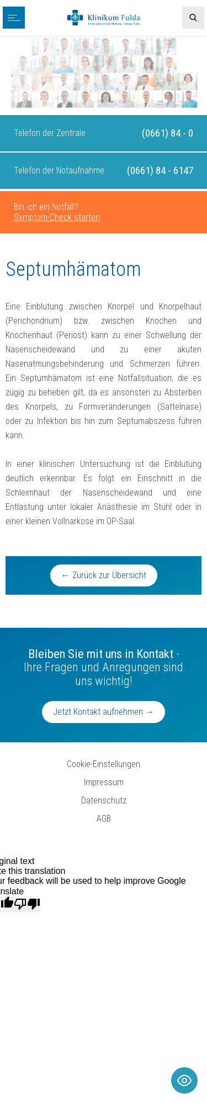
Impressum (104, 782)
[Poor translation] (27, 904)
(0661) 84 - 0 (167, 133)
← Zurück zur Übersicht (103, 575)
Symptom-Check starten (57, 217)
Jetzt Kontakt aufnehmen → (103, 712)
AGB (104, 818)
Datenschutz (103, 800)
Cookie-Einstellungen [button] (103, 764)
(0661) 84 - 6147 (160, 170)
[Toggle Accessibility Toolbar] (184, 1080)
